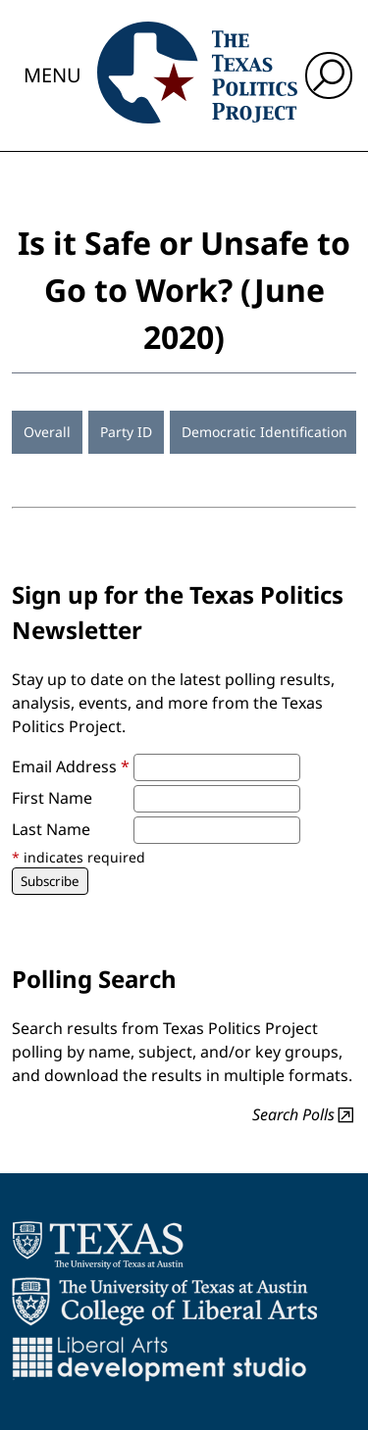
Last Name (51, 829)
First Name (52, 798)
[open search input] (328, 75)
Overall (47, 431)
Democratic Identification (264, 431)
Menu (52, 75)
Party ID (126, 431)
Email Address (71, 766)
